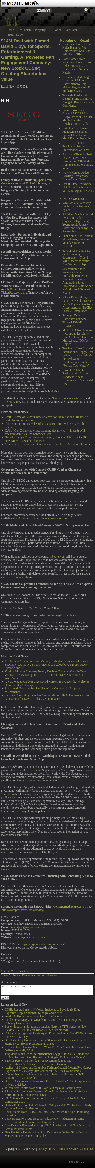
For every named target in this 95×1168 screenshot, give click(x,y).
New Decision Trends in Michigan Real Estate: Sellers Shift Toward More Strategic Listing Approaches (46, 1134)
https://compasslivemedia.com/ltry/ (23, 910)
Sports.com (33, 313)
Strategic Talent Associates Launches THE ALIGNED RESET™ (75, 320)
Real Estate (24, 29)
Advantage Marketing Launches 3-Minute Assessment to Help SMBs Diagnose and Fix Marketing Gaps (77, 83)
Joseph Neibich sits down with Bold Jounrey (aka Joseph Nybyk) (44, 1088)
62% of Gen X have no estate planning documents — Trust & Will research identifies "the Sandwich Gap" (76, 257)
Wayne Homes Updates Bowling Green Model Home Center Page (76, 176)
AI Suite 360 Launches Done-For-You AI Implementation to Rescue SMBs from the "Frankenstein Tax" (46, 1093)
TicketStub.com (10, 401)
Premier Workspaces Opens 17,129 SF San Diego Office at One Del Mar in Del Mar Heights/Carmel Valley (77, 116)
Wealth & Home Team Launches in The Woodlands (36, 1016)
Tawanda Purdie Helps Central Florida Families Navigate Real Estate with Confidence (78, 100)
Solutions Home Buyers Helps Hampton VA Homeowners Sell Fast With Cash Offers (76, 49)
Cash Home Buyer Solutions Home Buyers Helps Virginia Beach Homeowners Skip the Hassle (76, 65)
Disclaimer (28, 975)
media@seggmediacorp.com (27, 927)
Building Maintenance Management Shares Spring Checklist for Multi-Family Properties (77, 133)
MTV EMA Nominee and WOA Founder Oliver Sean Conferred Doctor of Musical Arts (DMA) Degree (78, 337)
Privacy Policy (46, 1148)
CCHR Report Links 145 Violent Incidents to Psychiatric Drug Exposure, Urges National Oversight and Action (42, 1011)
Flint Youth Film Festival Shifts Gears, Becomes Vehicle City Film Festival (77, 241)
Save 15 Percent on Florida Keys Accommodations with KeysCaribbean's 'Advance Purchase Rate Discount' (38, 1062)
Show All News (10, 975)
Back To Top (76, 1161)
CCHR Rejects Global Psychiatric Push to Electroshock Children (76, 146)
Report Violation (47, 975)
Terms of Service (67, 1148)
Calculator (71, 29)
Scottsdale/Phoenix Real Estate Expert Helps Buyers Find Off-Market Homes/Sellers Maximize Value (77, 161)
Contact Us (86, 1148)
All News (55, 29)
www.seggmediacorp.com (29, 937)
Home (10, 29)
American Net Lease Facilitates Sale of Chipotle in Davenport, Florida (47, 444)
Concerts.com (75, 398)
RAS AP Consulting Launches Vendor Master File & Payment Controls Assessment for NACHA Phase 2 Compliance (77, 304)
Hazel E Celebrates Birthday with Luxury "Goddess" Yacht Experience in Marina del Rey (77, 376)
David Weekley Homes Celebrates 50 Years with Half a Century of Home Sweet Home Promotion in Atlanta (45, 1042)
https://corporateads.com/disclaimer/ (43, 944)
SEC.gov (20, 518)
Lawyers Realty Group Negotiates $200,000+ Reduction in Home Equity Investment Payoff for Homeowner (44, 1120)
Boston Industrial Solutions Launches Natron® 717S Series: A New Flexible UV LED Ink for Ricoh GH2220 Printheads (45, 1028)
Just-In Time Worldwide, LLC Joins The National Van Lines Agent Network (78, 187)
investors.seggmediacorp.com (51, 518)
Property (40, 29)
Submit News (15, 35)
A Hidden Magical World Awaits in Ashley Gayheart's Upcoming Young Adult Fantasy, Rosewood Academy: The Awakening (77, 223)
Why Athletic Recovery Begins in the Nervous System (76, 206)
